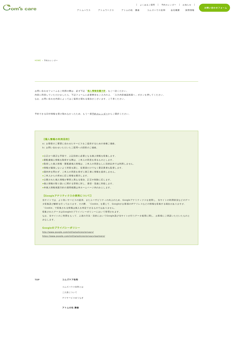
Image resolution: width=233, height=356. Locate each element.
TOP (37, 286)
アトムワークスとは (113, 326)
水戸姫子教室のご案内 (114, 293)
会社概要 (181, 286)
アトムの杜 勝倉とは (72, 326)
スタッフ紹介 (109, 298)
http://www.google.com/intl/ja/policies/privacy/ (71, 235)
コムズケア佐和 (70, 286)
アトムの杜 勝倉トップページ (76, 321)
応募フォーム (150, 298)
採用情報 (148, 286)
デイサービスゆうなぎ (73, 304)
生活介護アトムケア (113, 337)
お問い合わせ (183, 305)
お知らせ (185, 4)
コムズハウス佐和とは (73, 293)
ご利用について (110, 332)
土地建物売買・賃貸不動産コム (192, 315)
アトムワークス (111, 314)
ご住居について (69, 332)
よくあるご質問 (146, 4)
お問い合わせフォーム (214, 7)
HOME (38, 60)
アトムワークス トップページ (118, 321)
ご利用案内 (108, 304)
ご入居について (69, 298)
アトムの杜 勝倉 (70, 314)
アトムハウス (110, 286)
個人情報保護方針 (96, 93)
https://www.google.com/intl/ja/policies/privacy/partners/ (77, 239)
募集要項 (148, 293)
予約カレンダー (167, 4)
